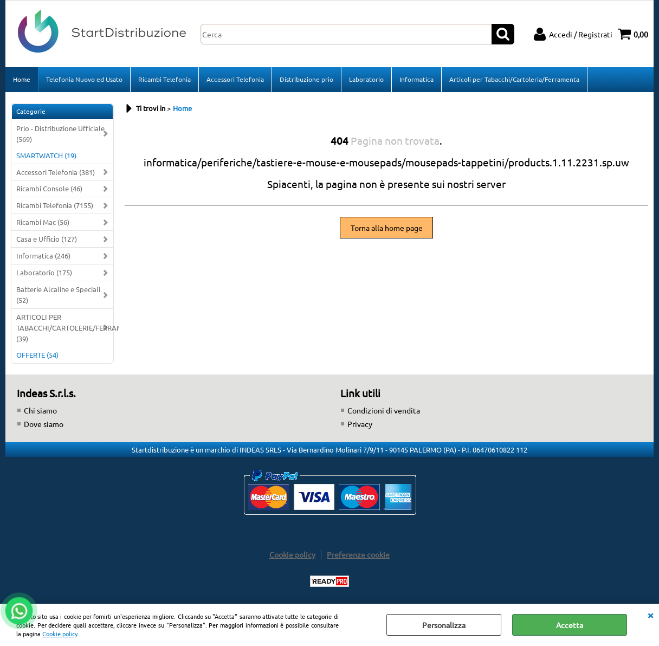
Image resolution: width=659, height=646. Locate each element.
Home (21, 79)
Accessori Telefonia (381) (55, 172)
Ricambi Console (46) (49, 188)
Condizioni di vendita (383, 410)
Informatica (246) (43, 255)
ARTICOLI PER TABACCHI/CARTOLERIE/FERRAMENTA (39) (64, 327)
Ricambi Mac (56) (42, 222)
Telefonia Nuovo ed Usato (84, 79)
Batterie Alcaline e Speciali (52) (58, 295)
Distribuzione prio (306, 79)
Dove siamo (43, 424)
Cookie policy (59, 633)
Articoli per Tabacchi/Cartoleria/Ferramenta (514, 79)
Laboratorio (366, 79)
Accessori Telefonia (235, 79)
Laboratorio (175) (44, 272)
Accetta (569, 625)
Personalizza (444, 625)
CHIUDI (650, 614)
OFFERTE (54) (37, 354)
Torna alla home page (387, 227)
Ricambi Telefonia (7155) (54, 205)
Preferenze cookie (358, 554)
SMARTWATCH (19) (46, 155)
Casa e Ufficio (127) (46, 238)
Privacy (359, 424)
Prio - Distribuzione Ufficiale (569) (60, 134)
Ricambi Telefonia (164, 79)
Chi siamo (40, 410)
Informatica (416, 79)
